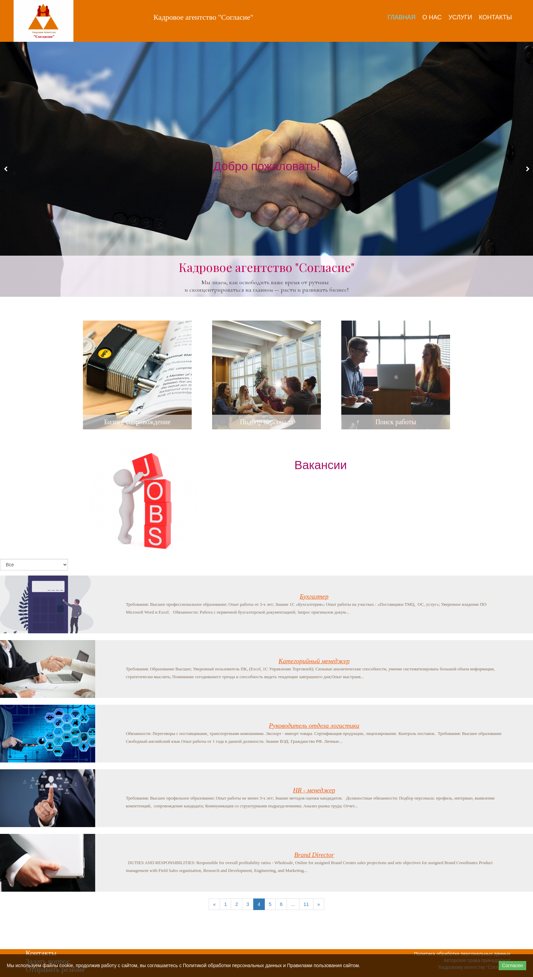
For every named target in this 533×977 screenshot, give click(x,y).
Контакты (495, 17)
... (293, 904)
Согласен (512, 965)
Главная (402, 17)
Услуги (460, 17)
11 (306, 904)
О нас (432, 17)
